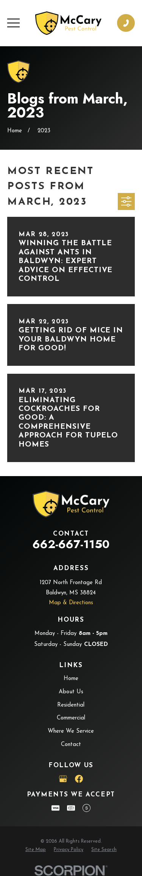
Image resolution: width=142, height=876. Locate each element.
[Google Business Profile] (63, 779)
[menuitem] (35, 850)
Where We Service (71, 731)
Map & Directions (71, 603)
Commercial (71, 718)
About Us (71, 692)
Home (71, 679)
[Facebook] (79, 779)
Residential (70, 705)
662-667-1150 (71, 544)
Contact (71, 744)
